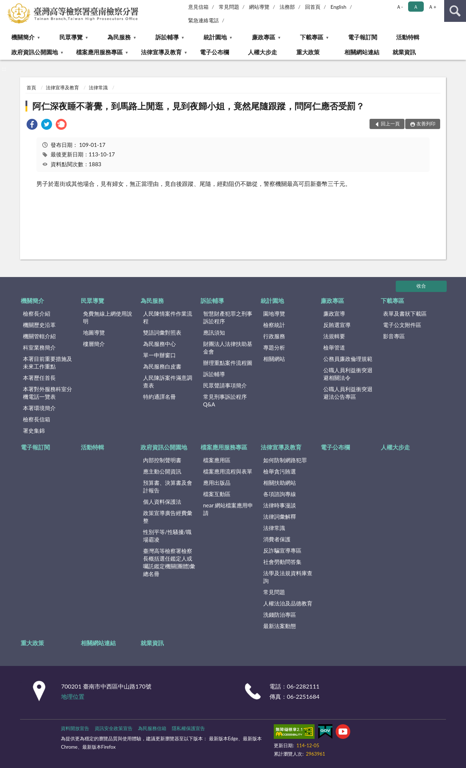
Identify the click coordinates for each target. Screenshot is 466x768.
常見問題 (229, 7)
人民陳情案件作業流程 (167, 317)
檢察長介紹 (36, 313)
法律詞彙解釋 (279, 516)
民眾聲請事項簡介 (225, 385)
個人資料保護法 (162, 501)
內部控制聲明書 (162, 460)
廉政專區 (263, 37)
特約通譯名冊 (159, 396)
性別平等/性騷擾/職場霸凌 (167, 536)
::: (7, 6)
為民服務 (119, 37)
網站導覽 (259, 7)
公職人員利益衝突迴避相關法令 (347, 374)
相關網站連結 (361, 51)
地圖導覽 (94, 332)
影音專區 (394, 336)
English (339, 7)
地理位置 (72, 696)
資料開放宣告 (75, 728)
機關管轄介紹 (39, 336)
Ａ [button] (415, 7)
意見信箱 (198, 7)
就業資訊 (404, 51)
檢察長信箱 (36, 419)
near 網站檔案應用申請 (228, 509)
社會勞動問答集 (282, 561)
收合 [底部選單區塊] (421, 286)
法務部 (287, 7)
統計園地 (215, 37)
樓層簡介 (94, 343)
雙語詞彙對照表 (162, 332)
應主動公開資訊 (162, 471)
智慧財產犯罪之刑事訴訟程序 (227, 317)
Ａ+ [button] (432, 7)
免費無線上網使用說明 (107, 317)
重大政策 (308, 51)
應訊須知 (214, 332)
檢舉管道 (334, 347)
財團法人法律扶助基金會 (227, 347)
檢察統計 (274, 324)
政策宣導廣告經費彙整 (167, 517)
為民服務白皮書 (162, 366)
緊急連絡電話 (203, 20)
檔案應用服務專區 (99, 51)
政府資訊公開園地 (34, 51)
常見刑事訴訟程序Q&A (225, 400)
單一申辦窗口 (159, 355)
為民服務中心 (159, 343)
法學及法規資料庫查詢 (287, 577)
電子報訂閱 (362, 37)
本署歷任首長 (39, 377)
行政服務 (274, 336)
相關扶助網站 (279, 482)
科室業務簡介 (39, 347)
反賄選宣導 (337, 324)
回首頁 (312, 7)
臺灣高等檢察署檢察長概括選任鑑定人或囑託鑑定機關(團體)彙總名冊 (169, 562)
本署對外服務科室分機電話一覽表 (47, 393)
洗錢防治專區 (279, 614)
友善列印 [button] (425, 123)
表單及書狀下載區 (405, 313)
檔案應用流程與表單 (227, 471)
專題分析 (274, 347)
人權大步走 (262, 51)
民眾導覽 (71, 37)
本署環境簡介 (39, 408)
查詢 (455, 11)
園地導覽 (274, 313)
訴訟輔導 (167, 37)
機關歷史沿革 (39, 324)
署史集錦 (34, 430)
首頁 (31, 87)
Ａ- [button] (399, 7)
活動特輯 (407, 37)
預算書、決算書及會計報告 (167, 486)
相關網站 (274, 358)
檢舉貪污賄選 (279, 471)
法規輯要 (334, 336)
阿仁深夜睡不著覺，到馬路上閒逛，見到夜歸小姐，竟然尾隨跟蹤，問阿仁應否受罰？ (198, 106)
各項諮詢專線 (279, 494)
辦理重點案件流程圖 (227, 362)
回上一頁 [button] (390, 123)
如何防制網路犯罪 (285, 460)
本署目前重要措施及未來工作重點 (47, 362)
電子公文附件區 (402, 324)
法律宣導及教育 (161, 51)
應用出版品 (216, 482)
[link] (32, 125)
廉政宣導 (334, 313)
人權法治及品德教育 (287, 603)
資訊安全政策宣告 (114, 728)
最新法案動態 (279, 626)
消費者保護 (277, 539)
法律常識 (98, 87)
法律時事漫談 (279, 505)
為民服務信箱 (152, 728)
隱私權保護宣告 (188, 728)
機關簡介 (23, 37)
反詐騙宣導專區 (282, 550)
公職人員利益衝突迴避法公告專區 (347, 393)
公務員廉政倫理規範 (347, 358)
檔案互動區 (216, 494)
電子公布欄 (214, 51)
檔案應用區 (216, 460)
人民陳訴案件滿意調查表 (167, 381)
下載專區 (311, 37)
